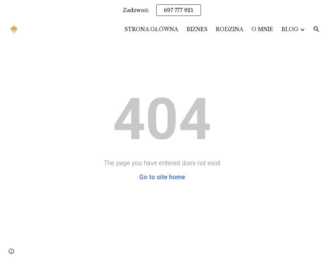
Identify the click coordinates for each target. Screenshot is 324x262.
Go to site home (162, 177)
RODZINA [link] (229, 29)
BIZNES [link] (197, 29)
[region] (162, 10)
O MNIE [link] (262, 29)
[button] (316, 29)
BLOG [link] (289, 29)
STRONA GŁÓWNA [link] (151, 29)
